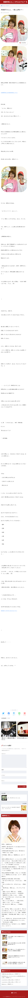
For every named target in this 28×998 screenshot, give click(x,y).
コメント (4, 753)
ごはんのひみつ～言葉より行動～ (8, 979)
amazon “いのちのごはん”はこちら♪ (9, 610)
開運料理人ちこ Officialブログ (14, 2)
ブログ (8, 718)
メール (3, 775)
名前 (3, 769)
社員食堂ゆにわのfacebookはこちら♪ (9, 92)
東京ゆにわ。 (4, 984)
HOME (14, 993)
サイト (3, 780)
